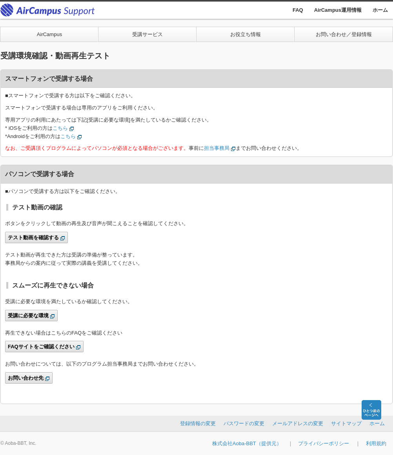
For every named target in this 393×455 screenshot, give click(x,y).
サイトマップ (346, 423)
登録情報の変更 (198, 423)
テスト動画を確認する (33, 237)
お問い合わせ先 (26, 378)
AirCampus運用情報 (338, 10)
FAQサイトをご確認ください (41, 346)
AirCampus (49, 34)
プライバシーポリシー (323, 443)
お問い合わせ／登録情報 (344, 34)
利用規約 (376, 443)
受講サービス (147, 34)
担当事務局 (216, 148)
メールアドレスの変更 (297, 423)
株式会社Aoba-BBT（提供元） (247, 443)
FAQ (298, 10)
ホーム (380, 10)
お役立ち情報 (245, 34)
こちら (60, 128)
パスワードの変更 (244, 423)
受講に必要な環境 (28, 315)
